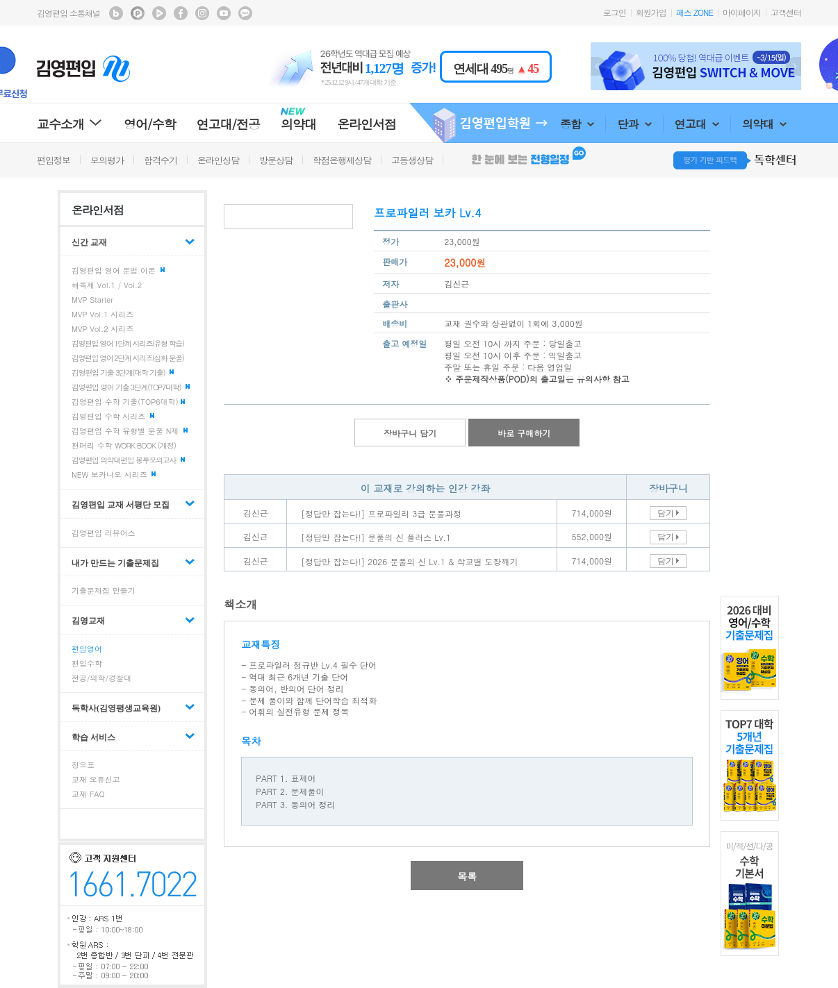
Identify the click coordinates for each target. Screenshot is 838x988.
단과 (634, 124)
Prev (598, 66)
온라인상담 (218, 160)
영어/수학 (150, 124)
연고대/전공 (229, 124)
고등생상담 (412, 160)
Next (793, 66)
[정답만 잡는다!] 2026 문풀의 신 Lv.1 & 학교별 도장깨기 (409, 561)
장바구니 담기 (410, 433)
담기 (665, 513)
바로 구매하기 (524, 433)
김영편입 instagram (202, 13)
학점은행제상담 (342, 160)
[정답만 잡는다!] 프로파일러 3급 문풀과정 (381, 513)
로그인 (614, 12)
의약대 (764, 124)
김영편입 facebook (181, 13)
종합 (577, 124)
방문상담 (276, 160)
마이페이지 (742, 12)
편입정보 (53, 160)
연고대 (697, 124)
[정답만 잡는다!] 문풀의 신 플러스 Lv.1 (376, 537)
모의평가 (107, 160)
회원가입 (651, 12)
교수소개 (70, 124)
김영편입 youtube (224, 13)
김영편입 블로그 (116, 13)
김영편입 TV (159, 13)
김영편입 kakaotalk (245, 13)
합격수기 (160, 160)
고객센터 (786, 12)
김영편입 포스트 (138, 13)
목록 (467, 876)
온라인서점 (366, 124)
